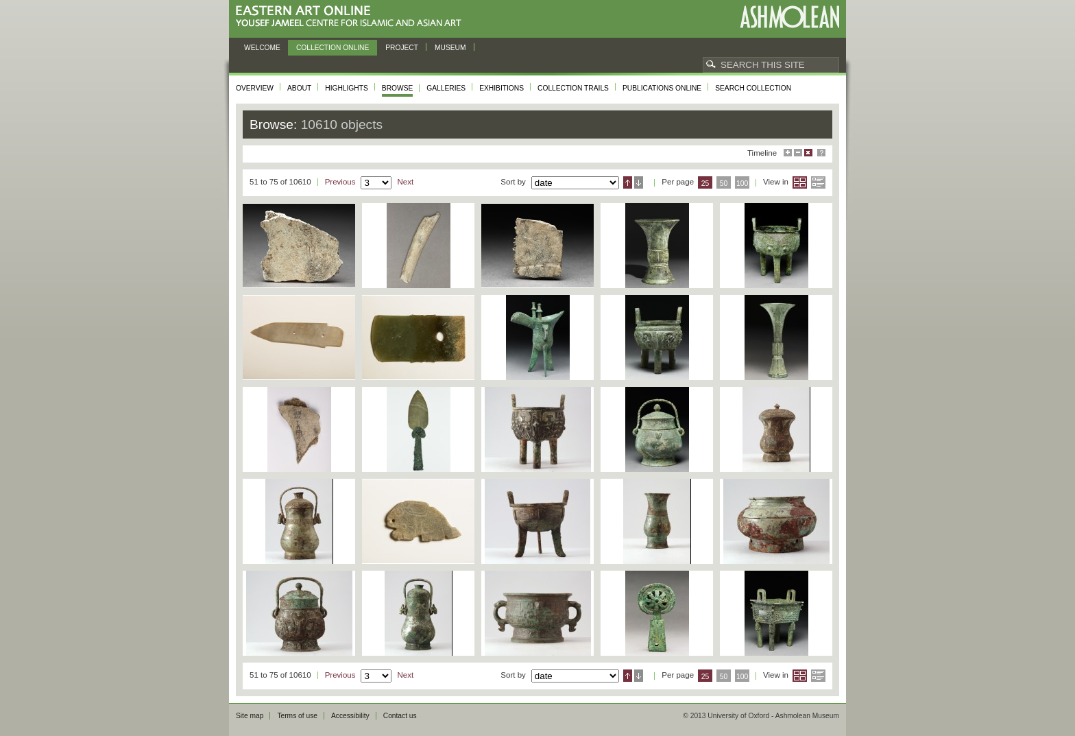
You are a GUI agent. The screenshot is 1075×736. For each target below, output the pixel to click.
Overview (255, 88)
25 (705, 183)
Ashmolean (789, 16)
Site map (249, 716)
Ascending (627, 182)
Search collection (753, 88)
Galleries (446, 88)
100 (742, 183)
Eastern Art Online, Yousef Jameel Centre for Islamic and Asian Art (352, 16)
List (818, 182)
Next (405, 182)
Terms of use (297, 716)
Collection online (332, 47)
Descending (638, 182)
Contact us (400, 716)
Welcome (262, 47)
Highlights (346, 88)
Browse (397, 88)
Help (821, 152)
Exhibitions (501, 88)
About (299, 88)
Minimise (798, 152)
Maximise (788, 152)
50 (724, 183)
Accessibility (350, 716)
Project (401, 47)
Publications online (662, 88)
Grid (800, 182)
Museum (450, 47)
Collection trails (573, 88)
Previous (340, 182)
